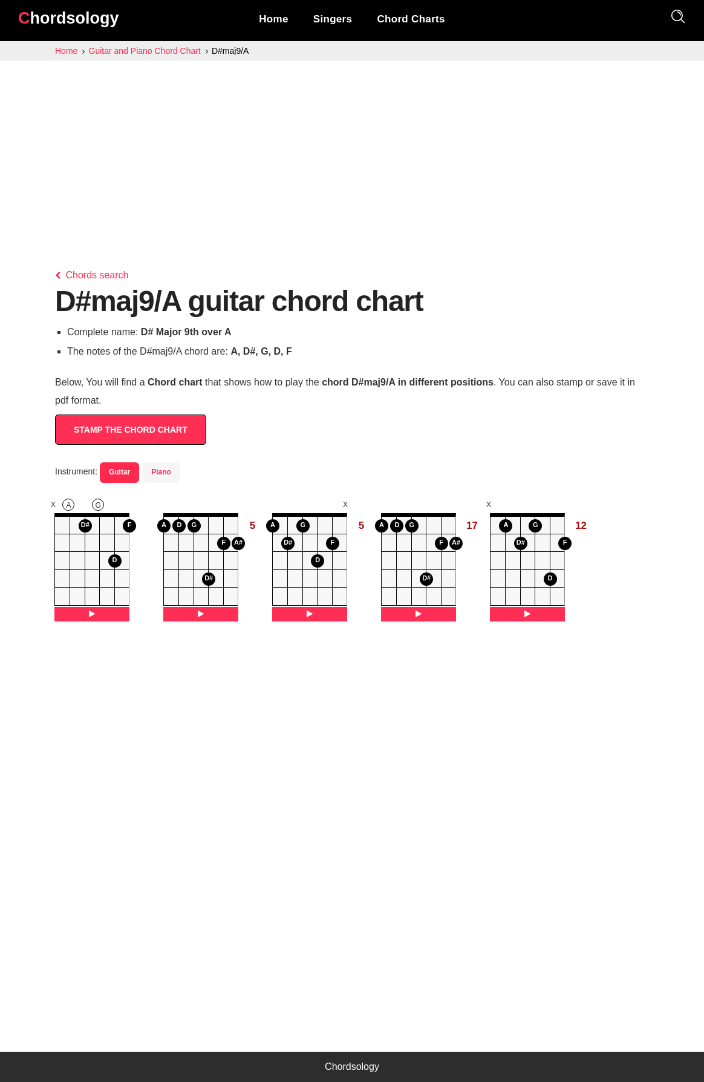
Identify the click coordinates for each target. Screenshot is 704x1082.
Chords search (92, 275)
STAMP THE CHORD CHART (130, 429)
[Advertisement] (352, 151)
